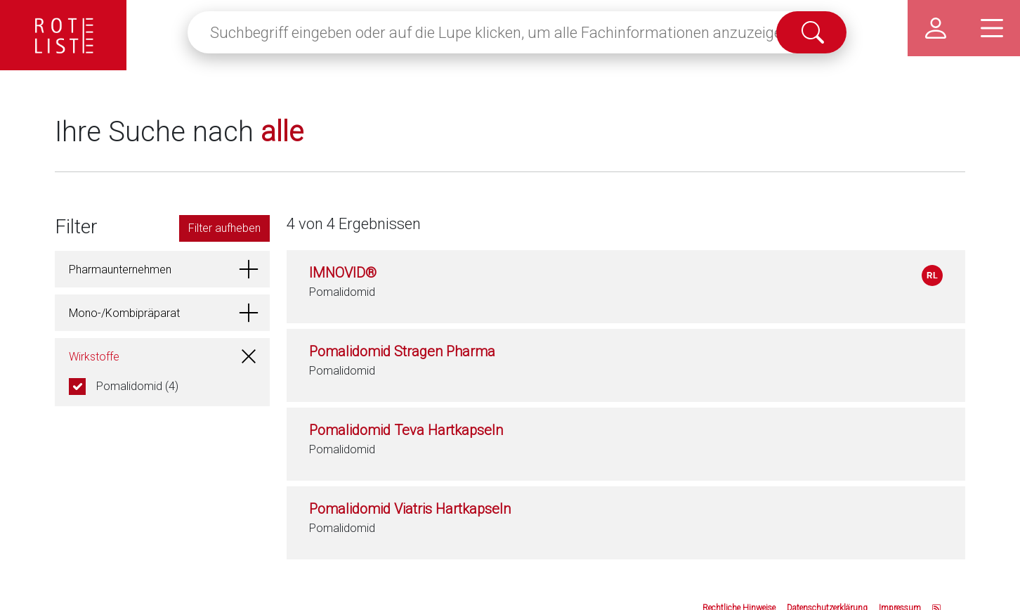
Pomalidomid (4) (137, 386)
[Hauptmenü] (992, 28)
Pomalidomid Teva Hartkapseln (406, 430)
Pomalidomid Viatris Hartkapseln (410, 508)
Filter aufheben (224, 228)
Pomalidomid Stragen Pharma (402, 351)
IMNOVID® (343, 272)
